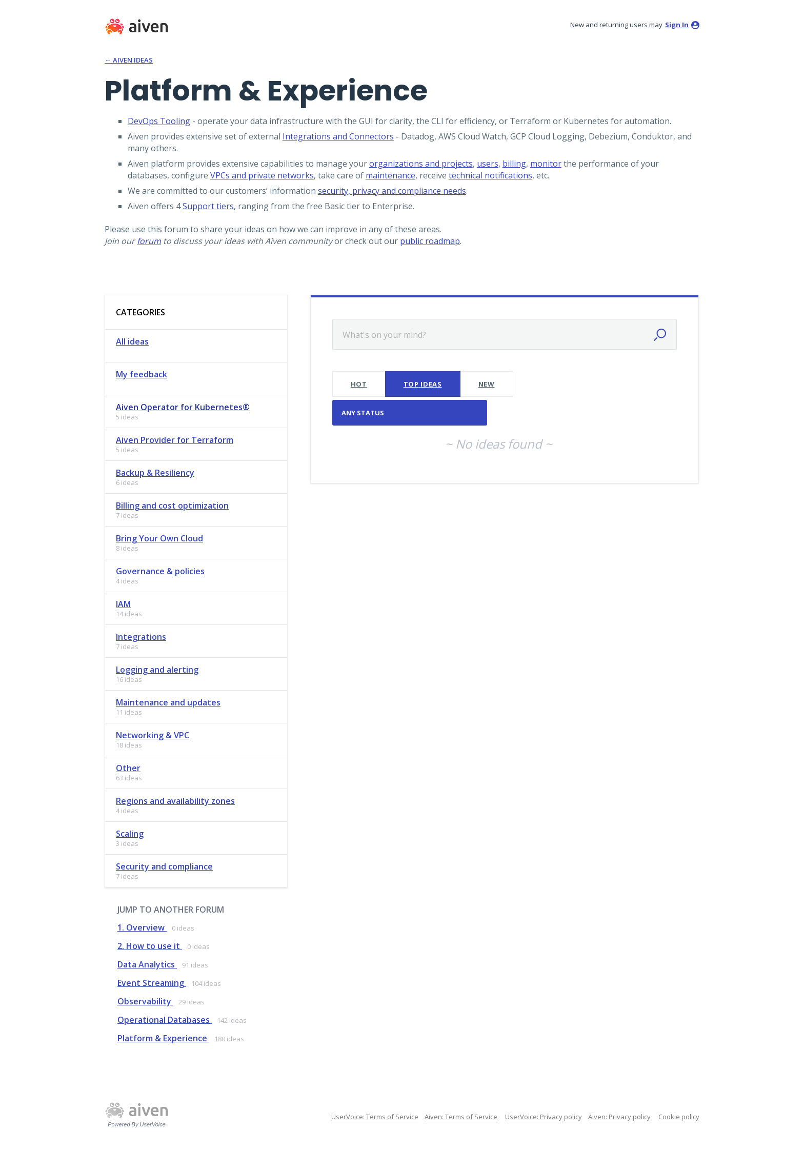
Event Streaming (151, 982)
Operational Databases (164, 1019)
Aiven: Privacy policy (619, 1116)
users (487, 163)
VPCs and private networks (262, 175)
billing (514, 163)
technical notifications (490, 175)
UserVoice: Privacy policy (543, 1116)
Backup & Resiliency (155, 472)
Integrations (141, 636)
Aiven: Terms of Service (461, 1116)
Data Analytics (147, 964)
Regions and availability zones (175, 800)
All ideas (132, 341)
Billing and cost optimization (172, 505)
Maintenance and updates (168, 702)
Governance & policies (160, 571)
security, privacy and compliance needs (392, 190)
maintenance (390, 175)
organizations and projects (421, 163)
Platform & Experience (163, 1038)
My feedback (141, 374)
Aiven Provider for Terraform (174, 440)
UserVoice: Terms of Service (374, 1116)
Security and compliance (164, 866)
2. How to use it (149, 946)
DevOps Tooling (159, 121)
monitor (545, 163)
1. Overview (142, 927)
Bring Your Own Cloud (159, 538)
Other (128, 768)
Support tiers (208, 206)
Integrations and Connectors (338, 136)
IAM (123, 604)
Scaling (130, 833)
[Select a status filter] (410, 413)
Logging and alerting (157, 669)
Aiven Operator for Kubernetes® (183, 407)
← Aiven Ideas (129, 60)
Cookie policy (678, 1116)
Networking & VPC (152, 735)
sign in (677, 24)
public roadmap (430, 241)
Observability (145, 1001)
